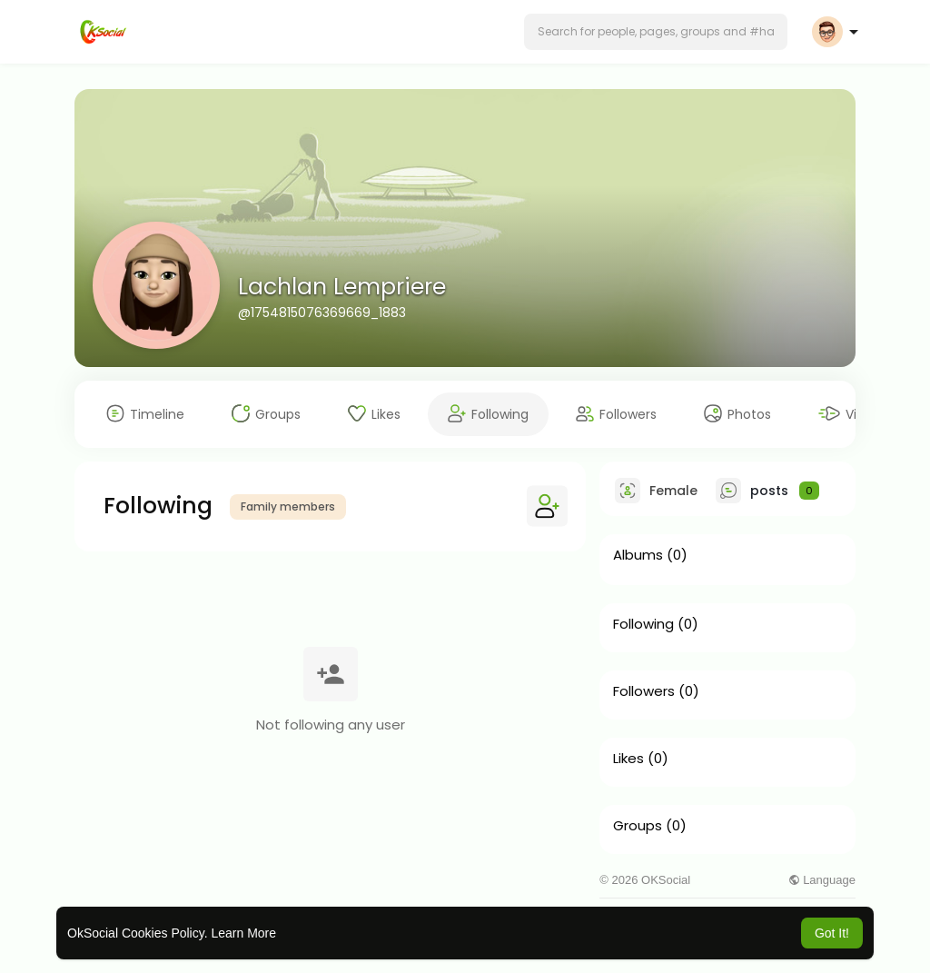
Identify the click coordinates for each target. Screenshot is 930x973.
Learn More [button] (243, 933)
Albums (638, 555)
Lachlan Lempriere (342, 287)
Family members (288, 506)
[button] (655, 32)
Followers (644, 691)
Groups (637, 826)
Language (822, 880)
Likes (628, 758)
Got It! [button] (832, 933)
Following (643, 624)
